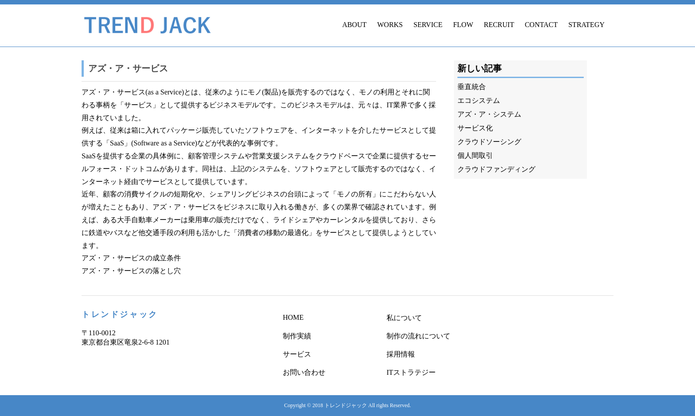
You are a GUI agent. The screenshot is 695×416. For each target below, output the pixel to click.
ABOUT (354, 24)
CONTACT (541, 24)
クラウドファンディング (496, 169)
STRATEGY (586, 24)
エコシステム (478, 100)
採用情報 (401, 354)
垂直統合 (471, 86)
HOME (293, 317)
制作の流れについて (418, 336)
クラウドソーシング (489, 141)
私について (404, 318)
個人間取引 (475, 155)
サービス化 (475, 128)
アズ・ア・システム (489, 114)
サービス (297, 354)
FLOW (463, 24)
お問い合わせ (304, 372)
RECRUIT (499, 24)
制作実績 (297, 336)
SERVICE (428, 24)
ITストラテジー (411, 372)
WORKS (390, 24)
